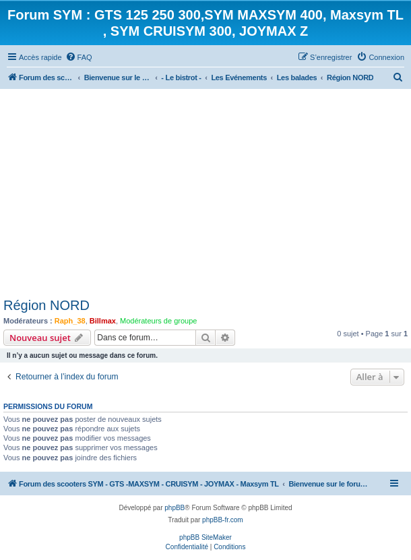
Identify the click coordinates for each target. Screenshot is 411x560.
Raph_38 (70, 321)
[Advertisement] (205, 190)
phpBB (174, 507)
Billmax (103, 321)
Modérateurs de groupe (158, 321)
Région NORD (46, 305)
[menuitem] (78, 57)
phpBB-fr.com (222, 520)
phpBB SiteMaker (205, 537)
